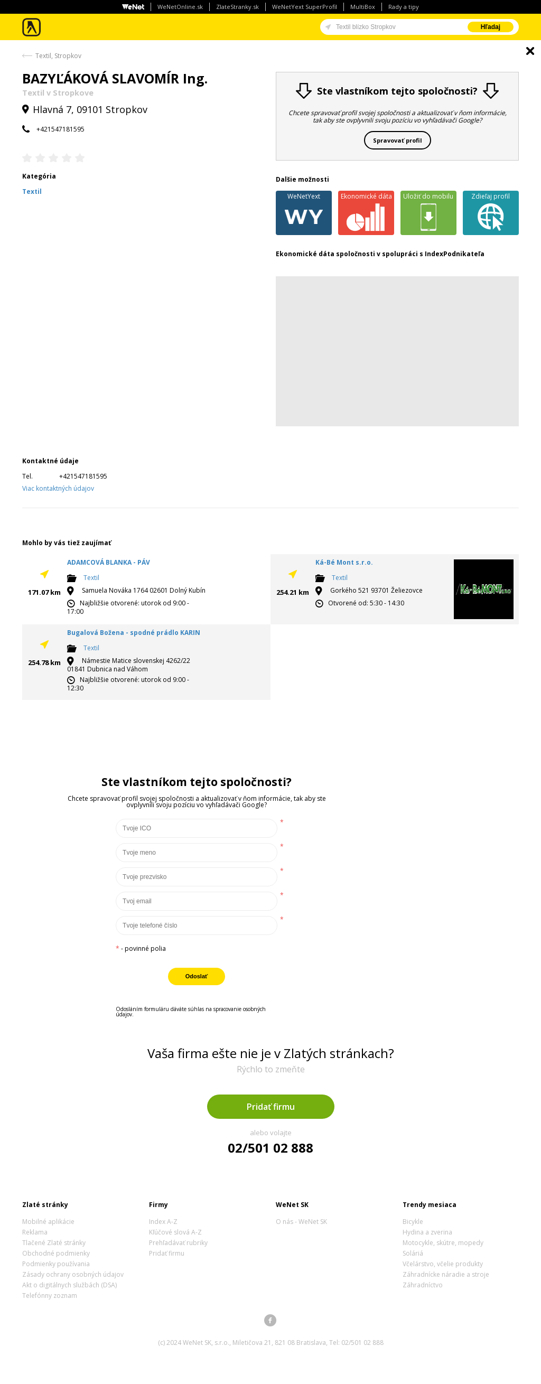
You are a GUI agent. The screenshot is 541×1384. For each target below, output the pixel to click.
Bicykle (413, 1221)
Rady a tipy (403, 7)
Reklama (35, 1232)
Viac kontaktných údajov (58, 488)
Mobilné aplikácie (48, 1221)
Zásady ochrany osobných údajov (73, 1274)
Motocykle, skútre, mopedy (443, 1242)
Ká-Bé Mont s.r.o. (344, 562)
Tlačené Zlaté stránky (54, 1242)
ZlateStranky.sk (237, 7)
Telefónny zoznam (49, 1295)
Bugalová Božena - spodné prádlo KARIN (133, 632)
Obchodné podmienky (56, 1253)
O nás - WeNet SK (301, 1221)
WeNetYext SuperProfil (304, 7)
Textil (91, 577)
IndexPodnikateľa (454, 253)
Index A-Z (163, 1221)
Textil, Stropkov (58, 55)
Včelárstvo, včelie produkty (443, 1263)
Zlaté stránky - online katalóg (32, 27)
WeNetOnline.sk (180, 7)
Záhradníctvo (423, 1284)
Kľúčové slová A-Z (175, 1232)
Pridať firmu (271, 1106)
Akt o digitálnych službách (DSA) (69, 1284)
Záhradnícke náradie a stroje (446, 1274)
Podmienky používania (56, 1263)
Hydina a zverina (427, 1232)
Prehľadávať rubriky (178, 1242)
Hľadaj (490, 27)
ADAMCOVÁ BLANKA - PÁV (108, 562)
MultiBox (362, 7)
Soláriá (413, 1253)
